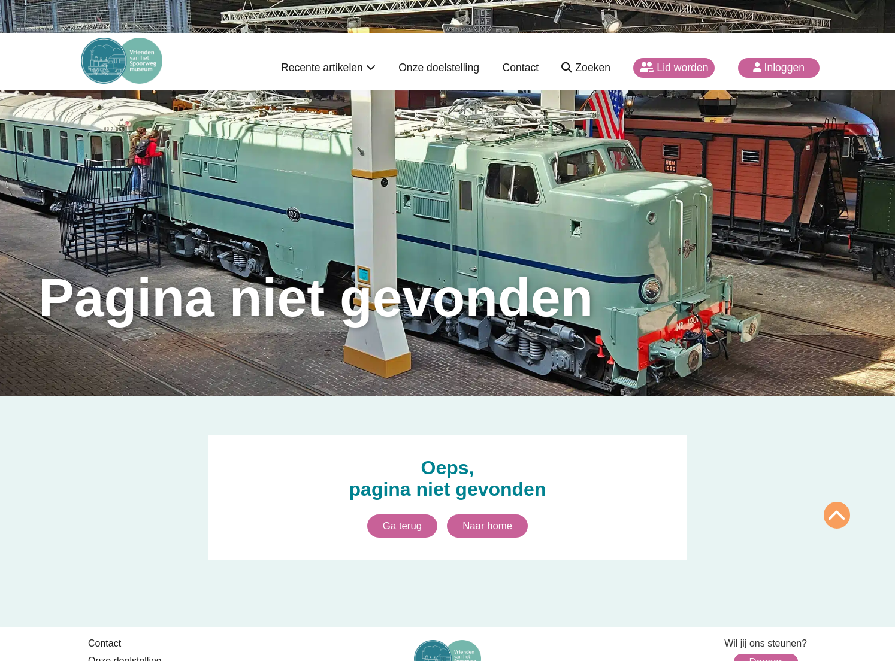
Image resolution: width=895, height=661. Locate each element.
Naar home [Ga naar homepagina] (487, 526)
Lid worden (674, 68)
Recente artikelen (328, 68)
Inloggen (779, 68)
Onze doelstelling (438, 68)
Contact (520, 68)
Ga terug (402, 526)
